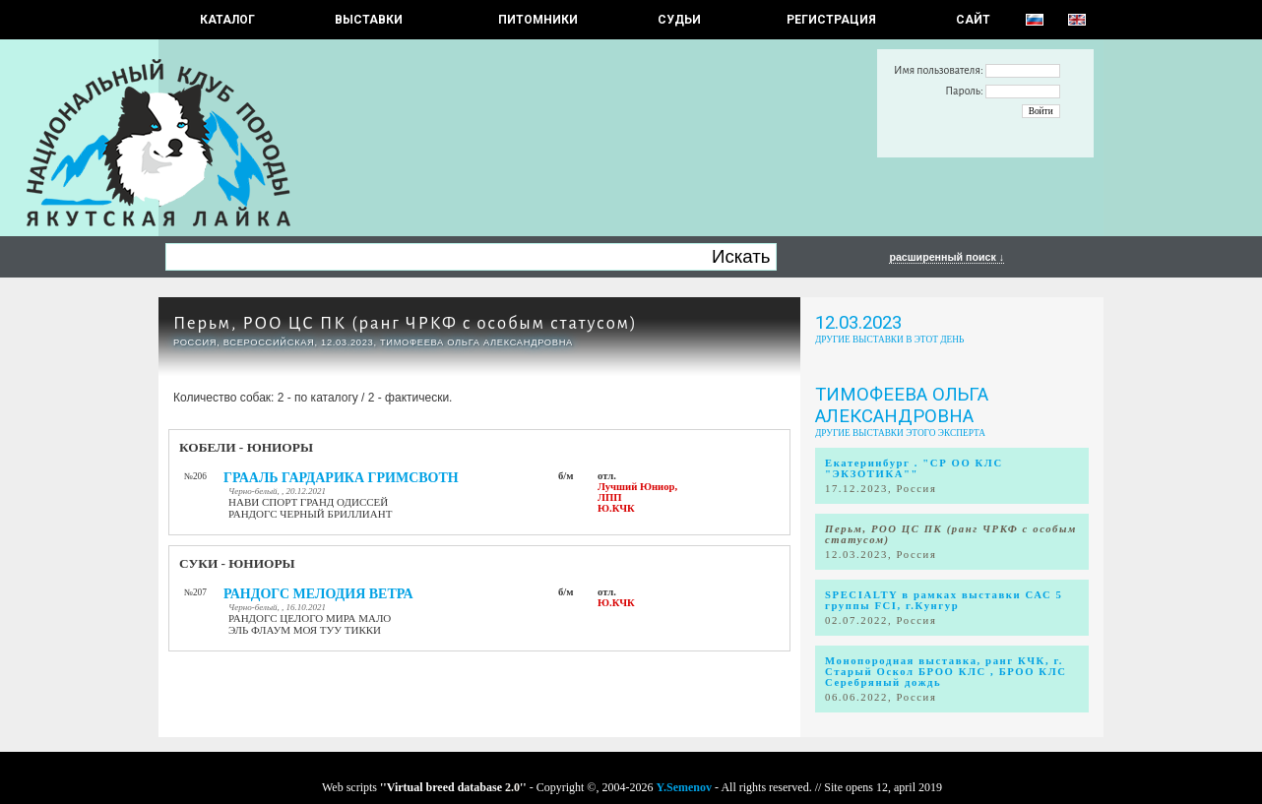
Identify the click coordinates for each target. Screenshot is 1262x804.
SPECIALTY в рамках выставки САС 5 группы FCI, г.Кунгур (944, 600)
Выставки (369, 20)
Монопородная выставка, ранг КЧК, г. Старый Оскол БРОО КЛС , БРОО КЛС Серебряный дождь (946, 671)
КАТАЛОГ (227, 20)
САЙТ (973, 20)
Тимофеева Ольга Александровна (901, 405)
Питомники (538, 20)
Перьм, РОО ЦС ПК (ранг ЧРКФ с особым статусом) (405, 323)
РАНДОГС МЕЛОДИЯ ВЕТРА (318, 594)
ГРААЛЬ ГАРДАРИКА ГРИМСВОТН (341, 477)
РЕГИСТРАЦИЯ (831, 20)
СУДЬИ (679, 20)
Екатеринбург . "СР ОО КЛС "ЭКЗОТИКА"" (914, 468)
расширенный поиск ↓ (946, 257)
